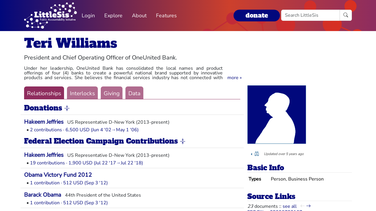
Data (134, 93)
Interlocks (82, 93)
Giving (112, 93)
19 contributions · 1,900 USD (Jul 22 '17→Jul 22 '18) (86, 163)
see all (290, 206)
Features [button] (166, 15)
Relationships (44, 93)
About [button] (139, 15)
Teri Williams (70, 43)
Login (88, 15)
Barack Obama (42, 195)
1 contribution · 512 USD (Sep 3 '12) (69, 183)
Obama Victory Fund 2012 (58, 175)
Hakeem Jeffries (43, 122)
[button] (234, 77)
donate (257, 15)
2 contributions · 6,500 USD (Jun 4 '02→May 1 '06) (84, 130)
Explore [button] (113, 15)
